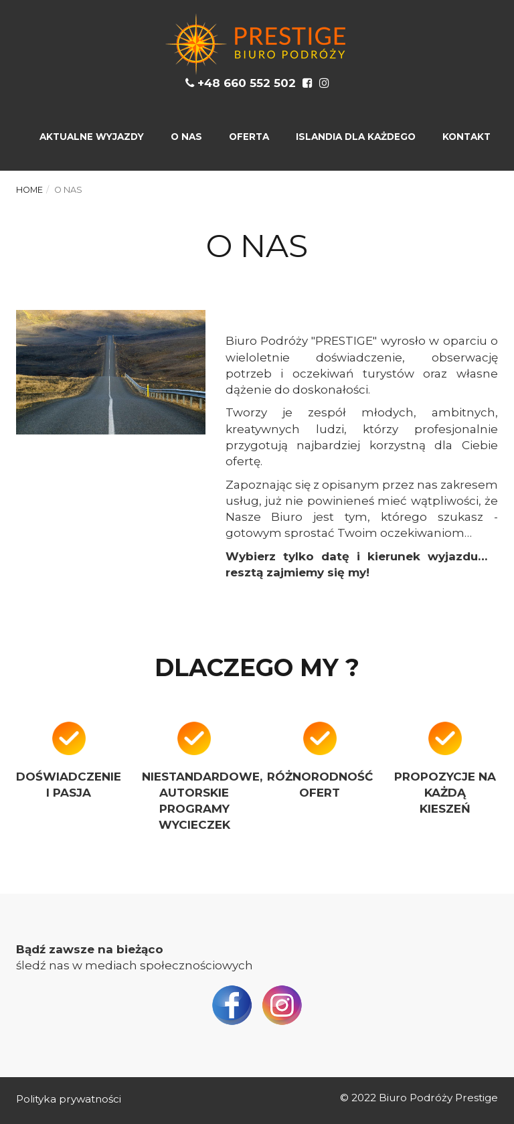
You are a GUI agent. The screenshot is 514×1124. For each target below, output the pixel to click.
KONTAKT (466, 136)
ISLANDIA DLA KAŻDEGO (356, 136)
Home (29, 190)
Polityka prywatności (68, 1099)
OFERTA (249, 136)
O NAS (186, 136)
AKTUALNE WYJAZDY (91, 136)
